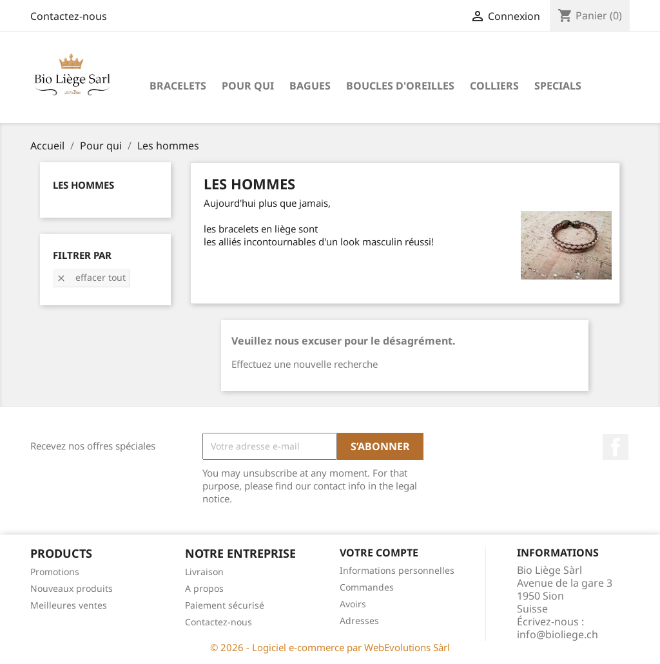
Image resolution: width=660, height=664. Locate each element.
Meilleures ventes (68, 605)
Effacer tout (91, 277)
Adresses (359, 620)
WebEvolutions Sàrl (407, 647)
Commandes (367, 587)
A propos (204, 588)
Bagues (310, 86)
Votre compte (379, 552)
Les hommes (83, 184)
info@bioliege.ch (557, 634)
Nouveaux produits (71, 588)
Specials (557, 86)
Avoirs (353, 604)
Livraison (204, 571)
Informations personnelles (397, 570)
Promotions (54, 571)
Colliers (494, 86)
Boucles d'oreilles (400, 86)
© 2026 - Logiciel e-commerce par (287, 647)
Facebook (615, 447)
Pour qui (248, 86)
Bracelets (178, 86)
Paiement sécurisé (224, 605)
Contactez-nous (68, 16)
